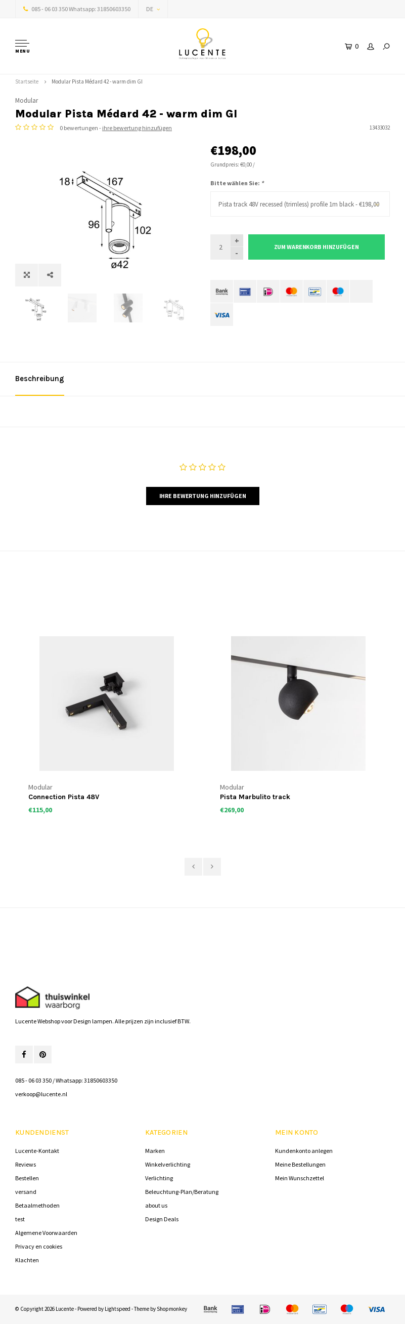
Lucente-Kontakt (37, 1150)
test (20, 1219)
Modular (26, 100)
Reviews (25, 1164)
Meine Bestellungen (300, 1164)
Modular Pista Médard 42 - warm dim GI (97, 81)
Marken (155, 1150)
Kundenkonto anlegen (304, 1150)
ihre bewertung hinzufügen (137, 128)
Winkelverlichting (167, 1164)
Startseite (26, 81)
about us (156, 1205)
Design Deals (161, 1219)
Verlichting (159, 1178)
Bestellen (27, 1178)
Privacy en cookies (38, 1246)
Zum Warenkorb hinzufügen (316, 247)
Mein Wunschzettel (299, 1178)
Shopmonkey (172, 1308)
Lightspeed (117, 1308)
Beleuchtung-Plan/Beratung (181, 1191)
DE (153, 9)
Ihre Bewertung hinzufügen (202, 496)
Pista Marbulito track (255, 797)
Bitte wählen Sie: (236, 183)
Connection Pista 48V (63, 797)
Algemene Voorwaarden (46, 1232)
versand (25, 1191)
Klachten (27, 1260)
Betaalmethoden (37, 1205)
